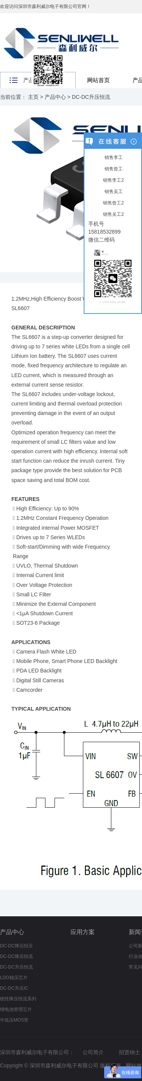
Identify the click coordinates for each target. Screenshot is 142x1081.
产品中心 (55, 97)
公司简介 (93, 1052)
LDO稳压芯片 (14, 977)
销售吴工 (112, 191)
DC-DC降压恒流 (16, 956)
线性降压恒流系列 (18, 998)
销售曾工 (112, 169)
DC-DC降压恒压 (16, 945)
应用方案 (82, 932)
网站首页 (98, 80)
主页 (33, 97)
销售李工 (112, 157)
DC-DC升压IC (14, 988)
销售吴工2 (113, 214)
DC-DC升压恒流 (91, 97)
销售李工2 (113, 180)
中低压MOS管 (14, 1020)
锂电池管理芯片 (16, 1009)
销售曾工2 (113, 203)
